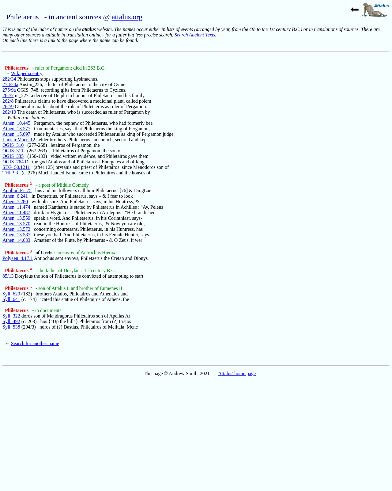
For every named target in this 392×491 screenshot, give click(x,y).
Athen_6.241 (15, 196)
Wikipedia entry (27, 73)
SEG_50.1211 (16, 167)
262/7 (7, 95)
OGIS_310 (13, 145)
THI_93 (10, 172)
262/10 (9, 112)
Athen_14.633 (16, 240)
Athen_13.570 (16, 223)
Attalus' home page (237, 373)
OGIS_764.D (15, 161)
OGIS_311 (13, 150)
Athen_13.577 (16, 128)
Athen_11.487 (16, 212)
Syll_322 (11, 315)
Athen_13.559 (16, 218)
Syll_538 (11, 326)
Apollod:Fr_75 (17, 190)
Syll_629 (11, 293)
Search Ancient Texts (195, 34)
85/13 (7, 276)
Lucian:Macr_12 (18, 139)
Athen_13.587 (16, 234)
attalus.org (127, 17)
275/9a (9, 90)
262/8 (7, 101)
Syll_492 (11, 321)
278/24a (10, 84)
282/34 (9, 79)
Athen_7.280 (15, 201)
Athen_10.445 (16, 123)
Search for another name (35, 343)
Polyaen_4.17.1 (17, 258)
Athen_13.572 (16, 229)
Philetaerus (17, 67)
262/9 (7, 106)
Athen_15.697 (16, 134)
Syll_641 (11, 299)
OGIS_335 (13, 156)
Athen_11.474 (16, 207)
